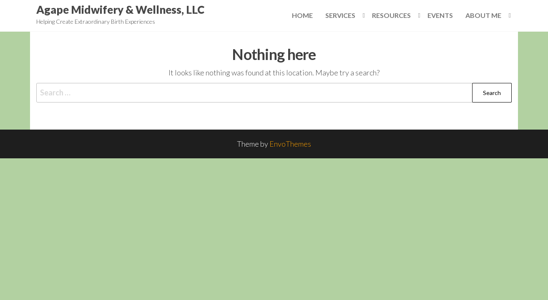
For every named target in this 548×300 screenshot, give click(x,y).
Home (302, 15)
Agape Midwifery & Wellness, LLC (120, 9)
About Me (483, 15)
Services (340, 15)
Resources (391, 15)
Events (440, 15)
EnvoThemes (290, 143)
